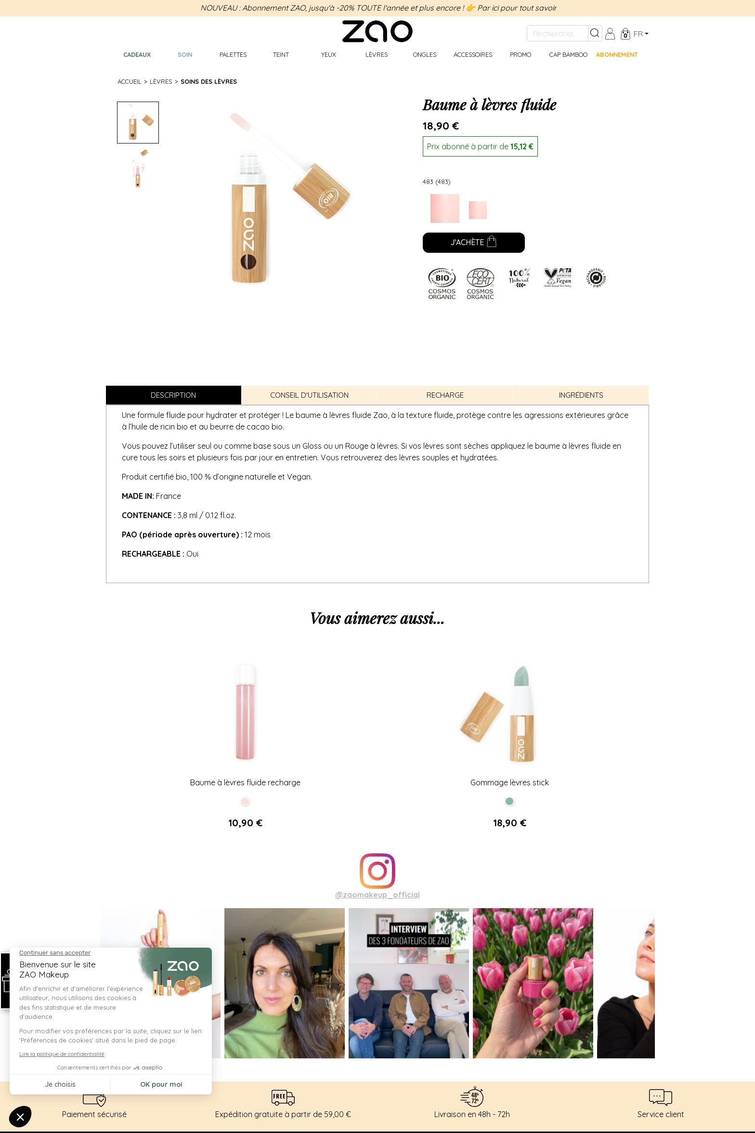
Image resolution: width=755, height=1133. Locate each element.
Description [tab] (173, 395)
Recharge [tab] (445, 395)
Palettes (233, 54)
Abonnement (617, 54)
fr (638, 34)
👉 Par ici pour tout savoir (511, 8)
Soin (185, 54)
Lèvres (376, 54)
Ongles (424, 54)
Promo (520, 54)
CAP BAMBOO (568, 54)
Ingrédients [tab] (581, 395)
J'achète (473, 243)
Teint (281, 54)
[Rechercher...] (557, 33)
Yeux (328, 54)
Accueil (129, 81)
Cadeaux (137, 54)
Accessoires (473, 54)
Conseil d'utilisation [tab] (309, 395)
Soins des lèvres (209, 81)
